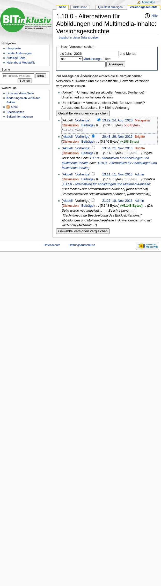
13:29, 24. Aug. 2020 (117, 120)
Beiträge (87, 125)
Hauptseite (13, 48)
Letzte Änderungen (19, 53)
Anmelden (148, 2)
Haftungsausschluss (82, 244)
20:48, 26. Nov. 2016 (117, 136)
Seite (62, 7)
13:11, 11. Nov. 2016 (117, 174)
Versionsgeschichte (144, 7)
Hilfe (154, 16)
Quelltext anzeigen (110, 7)
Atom (14, 107)
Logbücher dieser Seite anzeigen (79, 37)
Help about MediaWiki (20, 62)
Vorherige (82, 120)
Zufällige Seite (15, 57)
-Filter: (97, 59)
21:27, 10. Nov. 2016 (117, 201)
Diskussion (70, 125)
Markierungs (92, 59)
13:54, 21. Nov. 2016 (117, 148)
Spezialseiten (15, 111)
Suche (6, 69)
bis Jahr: (66, 54)
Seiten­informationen (19, 116)
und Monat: (128, 54)
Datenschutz (52, 244)
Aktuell (67, 136)
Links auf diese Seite (20, 93)
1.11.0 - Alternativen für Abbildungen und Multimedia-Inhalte (106, 184)
